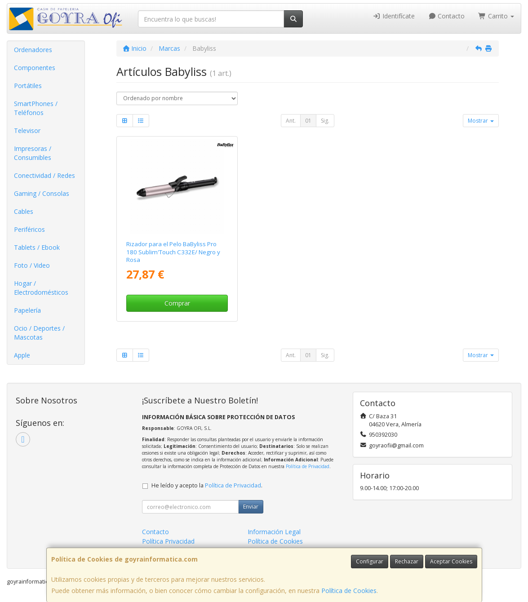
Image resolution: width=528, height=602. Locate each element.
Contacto (446, 16)
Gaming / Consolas (41, 193)
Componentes (34, 67)
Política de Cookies (349, 590)
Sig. (325, 120)
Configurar (369, 561)
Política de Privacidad (307, 466)
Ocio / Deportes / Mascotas (39, 332)
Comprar (177, 303)
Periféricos (29, 229)
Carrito (496, 16)
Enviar (250, 506)
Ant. (291, 120)
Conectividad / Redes (44, 175)
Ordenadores (33, 49)
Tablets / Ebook (37, 247)
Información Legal (274, 531)
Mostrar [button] (481, 120)
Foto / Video (32, 265)
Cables (23, 211)
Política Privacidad (168, 541)
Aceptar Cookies (451, 561)
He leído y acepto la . (206, 485)
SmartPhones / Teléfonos (36, 108)
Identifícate (394, 16)
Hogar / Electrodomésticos (41, 288)
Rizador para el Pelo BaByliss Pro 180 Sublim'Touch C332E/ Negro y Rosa (173, 252)
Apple (22, 355)
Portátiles (28, 85)
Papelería (27, 310)
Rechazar (406, 561)
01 (308, 120)
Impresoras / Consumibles (32, 153)
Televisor (27, 130)
